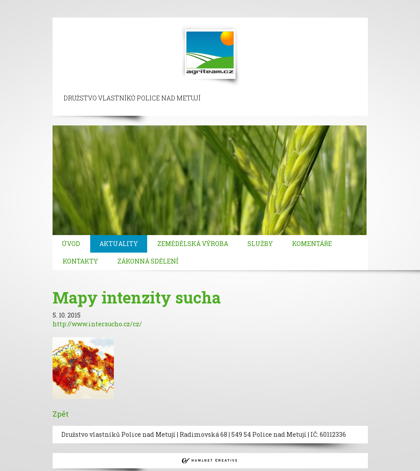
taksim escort (160, 4)
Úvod (71, 243)
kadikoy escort (183, 13)
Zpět (61, 414)
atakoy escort (40, 13)
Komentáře (312, 243)
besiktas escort (252, 4)
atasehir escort (136, 13)
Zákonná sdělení (148, 261)
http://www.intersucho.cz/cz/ (97, 324)
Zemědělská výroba (192, 243)
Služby (260, 243)
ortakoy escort (206, 4)
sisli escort (64, 4)
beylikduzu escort (110, 4)
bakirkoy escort (87, 13)
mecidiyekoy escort (347, 4)
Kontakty (80, 261)
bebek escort (296, 4)
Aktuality (118, 243)
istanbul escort (23, 4)
